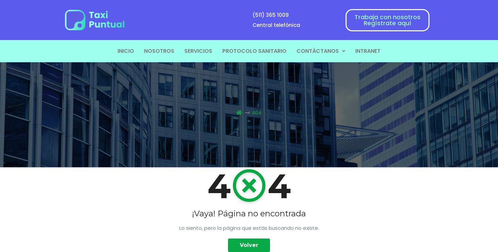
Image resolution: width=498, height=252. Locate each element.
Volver (249, 245)
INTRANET (367, 51)
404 (257, 112)
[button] (320, 51)
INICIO (126, 51)
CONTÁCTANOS (321, 51)
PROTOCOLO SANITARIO (254, 51)
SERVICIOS (198, 51)
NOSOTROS (159, 51)
